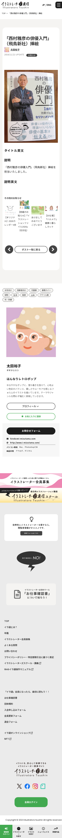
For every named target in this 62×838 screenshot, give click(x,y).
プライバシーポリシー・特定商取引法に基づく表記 (29, 657)
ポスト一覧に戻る (31, 249)
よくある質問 (10, 645)
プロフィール (30, 406)
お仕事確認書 (10, 697)
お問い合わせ (10, 651)
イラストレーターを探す (18, 831)
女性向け (8, 290)
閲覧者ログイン (6, 830)
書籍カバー (46, 290)
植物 (6, 295)
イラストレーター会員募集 (17, 639)
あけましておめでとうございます (37, 216)
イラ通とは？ (10, 627)
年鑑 (6, 633)
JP (43, 4)
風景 (24, 295)
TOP (6, 621)
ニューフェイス (43, 829)
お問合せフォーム (31, 430)
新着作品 (56, 829)
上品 (33, 295)
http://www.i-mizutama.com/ (23, 442)
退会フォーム (10, 721)
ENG (49, 4)
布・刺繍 (8, 299)
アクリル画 (44, 295)
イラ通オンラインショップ (18, 732)
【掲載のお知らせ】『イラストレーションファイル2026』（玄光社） (24, 216)
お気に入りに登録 (31, 416)
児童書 (34, 290)
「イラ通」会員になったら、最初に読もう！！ (26, 691)
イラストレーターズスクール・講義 (22, 663)
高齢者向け (21, 290)
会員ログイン (31, 802)
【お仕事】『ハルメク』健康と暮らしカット (51, 216)
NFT (7, 738)
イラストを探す (31, 830)
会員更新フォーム (12, 715)
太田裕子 (15, 49)
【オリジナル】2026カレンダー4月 (10, 216)
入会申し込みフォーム (15, 709)
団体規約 (8, 703)
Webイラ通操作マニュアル (18, 669)
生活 (15, 295)
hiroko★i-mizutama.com (21, 438)
